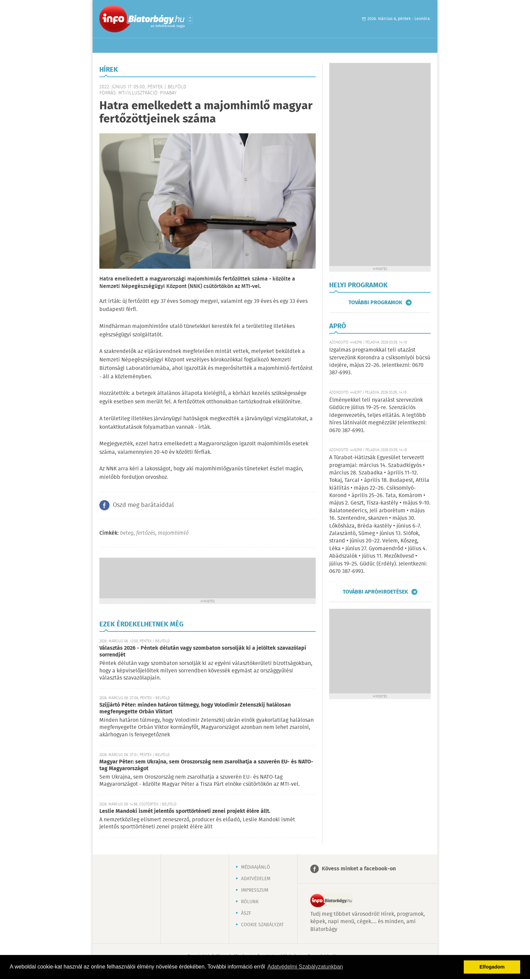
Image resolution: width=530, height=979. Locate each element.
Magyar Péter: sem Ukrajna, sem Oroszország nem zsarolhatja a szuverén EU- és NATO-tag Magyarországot (206, 765)
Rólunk (250, 902)
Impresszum (254, 890)
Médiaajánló (255, 867)
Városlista (190, 19)
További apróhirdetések (375, 592)
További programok (375, 302)
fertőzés (145, 533)
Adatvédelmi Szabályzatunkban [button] (305, 967)
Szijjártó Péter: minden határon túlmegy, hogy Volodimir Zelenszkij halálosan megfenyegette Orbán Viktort (195, 708)
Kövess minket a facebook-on (359, 869)
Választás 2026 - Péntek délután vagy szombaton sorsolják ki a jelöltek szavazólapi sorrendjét (202, 651)
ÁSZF (246, 913)
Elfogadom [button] (492, 967)
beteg (127, 533)
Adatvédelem (255, 879)
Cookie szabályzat (262, 925)
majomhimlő (173, 533)
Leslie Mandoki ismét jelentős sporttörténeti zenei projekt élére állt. (184, 811)
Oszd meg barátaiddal (143, 505)
